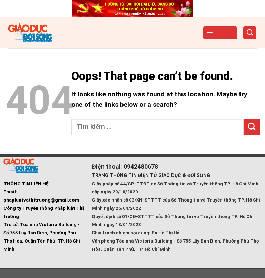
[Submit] (252, 127)
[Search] (250, 33)
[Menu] (220, 33)
